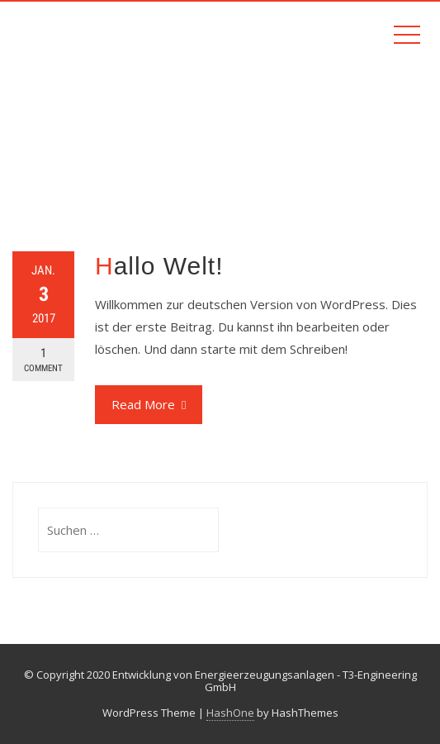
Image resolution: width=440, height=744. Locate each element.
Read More (148, 404)
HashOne (230, 712)
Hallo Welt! (159, 265)
